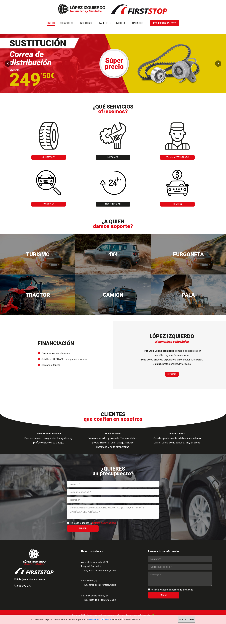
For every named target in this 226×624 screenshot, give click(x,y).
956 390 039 (168, 2)
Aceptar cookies (186, 619)
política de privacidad (104, 522)
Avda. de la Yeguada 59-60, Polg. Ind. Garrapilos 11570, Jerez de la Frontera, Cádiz (98, 566)
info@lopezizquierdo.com (193, 2)
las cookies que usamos (100, 619)
